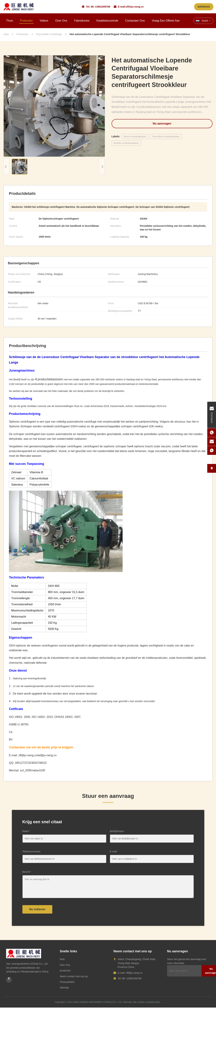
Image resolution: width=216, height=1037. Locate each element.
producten (65, 970)
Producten (26, 20)
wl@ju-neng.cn (47, 755)
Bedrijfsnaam (117, 831)
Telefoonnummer (31, 851)
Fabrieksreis (81, 20)
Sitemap (64, 987)
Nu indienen (37, 909)
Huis (62, 959)
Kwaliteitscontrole (107, 20)
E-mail (114, 851)
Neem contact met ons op (74, 976)
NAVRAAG (204, 6)
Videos (44, 20)
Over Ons (65, 965)
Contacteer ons (135, 20)
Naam (26, 831)
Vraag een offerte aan (166, 20)
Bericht (27, 871)
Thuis (9, 20)
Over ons (61, 20)
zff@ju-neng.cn (135, 6)
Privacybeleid (67, 982)
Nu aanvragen (162, 123)
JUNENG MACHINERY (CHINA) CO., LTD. (100, 1002)
